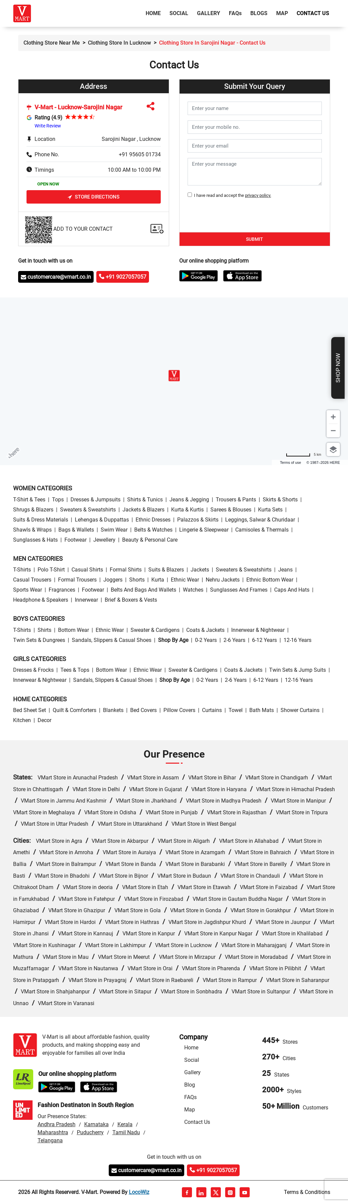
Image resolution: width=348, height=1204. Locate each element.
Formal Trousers (77, 580)
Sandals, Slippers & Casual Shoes (111, 640)
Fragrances (62, 590)
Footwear (75, 540)
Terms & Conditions (307, 1192)
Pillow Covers (179, 710)
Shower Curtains (300, 710)
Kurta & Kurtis (187, 509)
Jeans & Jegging (189, 499)
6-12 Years (264, 640)
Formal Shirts (126, 569)
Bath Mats (261, 710)
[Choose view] (333, 449)
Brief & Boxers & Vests (131, 600)
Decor (44, 720)
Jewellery (104, 540)
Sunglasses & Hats (35, 540)
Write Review (48, 125)
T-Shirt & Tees (29, 499)
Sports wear (27, 590)
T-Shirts (22, 569)
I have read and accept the (231, 195)
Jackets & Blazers (143, 509)
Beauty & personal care (150, 540)
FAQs (190, 1097)
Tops (58, 499)
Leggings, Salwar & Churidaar (260, 519)
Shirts (44, 630)
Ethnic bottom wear (269, 580)
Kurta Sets (270, 509)
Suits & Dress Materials (40, 519)
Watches (193, 590)
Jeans (285, 569)
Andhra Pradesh (57, 1124)
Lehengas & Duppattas (102, 519)
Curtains (212, 710)
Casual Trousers (32, 580)
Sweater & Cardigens (155, 630)
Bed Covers (143, 710)
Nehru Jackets (223, 580)
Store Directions (93, 197)
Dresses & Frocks (33, 670)
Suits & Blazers (166, 569)
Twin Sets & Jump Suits (297, 670)
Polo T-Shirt (51, 569)
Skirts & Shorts (280, 499)
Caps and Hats (291, 590)
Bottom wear (73, 630)
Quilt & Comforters (74, 710)
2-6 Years (234, 640)
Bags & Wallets (76, 530)
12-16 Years (297, 640)
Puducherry (90, 1132)
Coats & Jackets (205, 630)
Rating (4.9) (48, 117)
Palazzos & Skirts (197, 519)
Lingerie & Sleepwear (204, 530)
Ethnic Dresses (153, 519)
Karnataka (96, 1124)
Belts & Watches (153, 530)
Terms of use (290, 462)
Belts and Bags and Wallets (143, 590)
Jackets (200, 569)
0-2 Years (206, 640)
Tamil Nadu (126, 1132)
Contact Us (313, 13)
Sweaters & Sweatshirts (88, 509)
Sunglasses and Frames (238, 590)
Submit (254, 239)
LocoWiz (139, 1192)
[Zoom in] (333, 417)
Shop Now (338, 368)
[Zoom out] (333, 430)
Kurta (157, 580)
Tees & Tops (74, 670)
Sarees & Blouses (230, 509)
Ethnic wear (185, 580)
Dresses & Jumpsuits (95, 499)
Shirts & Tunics (145, 499)
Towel (236, 710)
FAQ (235, 13)
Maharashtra (53, 1132)
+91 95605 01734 (140, 154)
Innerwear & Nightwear (258, 630)
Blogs (258, 13)
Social (178, 13)
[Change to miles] (303, 454)
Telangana (50, 1140)
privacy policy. (258, 195)
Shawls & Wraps (32, 530)
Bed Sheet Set (29, 710)
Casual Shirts (87, 569)
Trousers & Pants (236, 499)
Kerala (125, 1124)
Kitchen (22, 720)
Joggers (112, 580)
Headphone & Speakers (40, 600)
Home (154, 12)
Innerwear (86, 600)
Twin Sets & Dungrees (39, 640)
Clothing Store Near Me (51, 43)
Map (282, 13)
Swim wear (114, 530)
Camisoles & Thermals (262, 530)
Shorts (137, 580)
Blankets (113, 710)
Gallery (208, 13)
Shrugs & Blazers (33, 509)
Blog (189, 1085)
